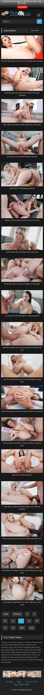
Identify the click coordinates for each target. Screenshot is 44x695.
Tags (19, 682)
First (6, 614)
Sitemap (9, 682)
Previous (17, 614)
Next (22, 628)
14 (37, 621)
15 (5, 628)
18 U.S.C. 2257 (31, 682)
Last (31, 628)
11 (13, 621)
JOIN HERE (22, 7)
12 (21, 621)
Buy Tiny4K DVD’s (22, 685)
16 (13, 628)
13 (29, 621)
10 (5, 621)
